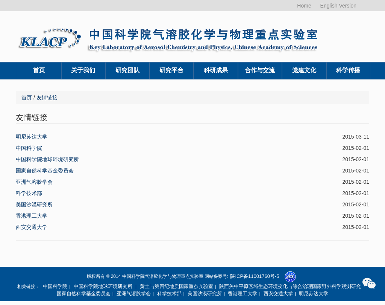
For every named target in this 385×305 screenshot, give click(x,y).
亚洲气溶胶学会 (34, 182)
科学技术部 (29, 193)
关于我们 (83, 70)
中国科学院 (29, 148)
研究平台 (171, 70)
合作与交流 (260, 70)
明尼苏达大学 (31, 137)
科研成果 (216, 70)
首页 (39, 70)
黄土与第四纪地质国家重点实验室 (176, 286)
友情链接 (47, 98)
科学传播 (348, 70)
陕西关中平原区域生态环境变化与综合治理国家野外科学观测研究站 (292, 286)
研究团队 (127, 70)
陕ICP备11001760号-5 (254, 276)
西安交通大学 (31, 227)
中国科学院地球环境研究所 (47, 159)
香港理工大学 (31, 216)
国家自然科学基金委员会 (45, 171)
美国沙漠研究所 (34, 204)
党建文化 (304, 70)
